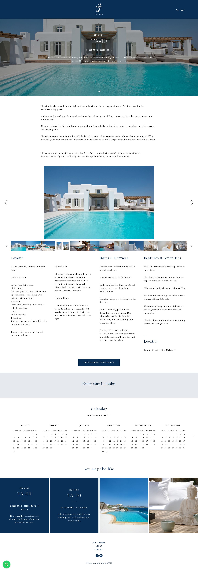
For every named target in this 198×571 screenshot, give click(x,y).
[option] (99, 203)
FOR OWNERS (99, 543)
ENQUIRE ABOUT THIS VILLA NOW (99, 363)
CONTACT (99, 550)
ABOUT (99, 546)
